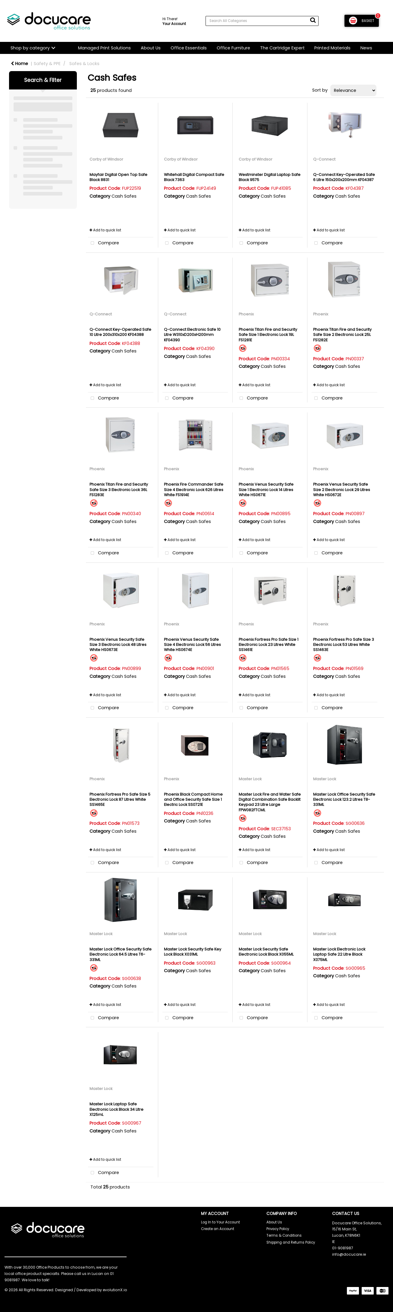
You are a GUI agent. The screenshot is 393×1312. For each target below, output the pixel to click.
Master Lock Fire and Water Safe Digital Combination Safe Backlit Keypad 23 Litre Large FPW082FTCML (270, 802)
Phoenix (246, 314)
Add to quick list (105, 230)
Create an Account (217, 1228)
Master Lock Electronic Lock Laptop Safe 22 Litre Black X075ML (339, 954)
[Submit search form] (312, 20)
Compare (103, 243)
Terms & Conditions (284, 1235)
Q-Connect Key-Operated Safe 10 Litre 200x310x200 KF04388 (120, 332)
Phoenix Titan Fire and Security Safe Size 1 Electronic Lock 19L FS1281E (268, 335)
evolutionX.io (115, 1289)
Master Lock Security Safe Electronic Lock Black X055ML (266, 952)
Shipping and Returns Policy (290, 1242)
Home (19, 64)
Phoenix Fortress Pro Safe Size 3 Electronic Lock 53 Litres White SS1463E (343, 645)
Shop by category (30, 48)
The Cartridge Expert (282, 48)
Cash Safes (124, 196)
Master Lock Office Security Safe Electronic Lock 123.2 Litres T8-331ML (344, 799)
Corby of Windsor (106, 159)
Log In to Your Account (220, 1222)
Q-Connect (324, 159)
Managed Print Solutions (104, 48)
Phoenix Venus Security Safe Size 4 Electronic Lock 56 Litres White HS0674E (192, 645)
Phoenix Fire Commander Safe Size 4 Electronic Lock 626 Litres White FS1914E (193, 489)
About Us (151, 48)
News (366, 48)
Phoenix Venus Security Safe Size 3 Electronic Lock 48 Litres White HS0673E (118, 645)
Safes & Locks (84, 64)
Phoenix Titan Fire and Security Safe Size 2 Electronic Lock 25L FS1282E (342, 335)
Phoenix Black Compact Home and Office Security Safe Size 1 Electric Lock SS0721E (193, 799)
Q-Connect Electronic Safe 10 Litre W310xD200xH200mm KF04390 (192, 335)
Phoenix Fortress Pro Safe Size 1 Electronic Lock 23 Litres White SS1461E (268, 645)
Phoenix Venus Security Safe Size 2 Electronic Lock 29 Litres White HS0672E (341, 489)
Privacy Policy (277, 1228)
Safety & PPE (47, 64)
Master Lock (250, 778)
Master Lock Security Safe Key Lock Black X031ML (192, 952)
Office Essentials (189, 48)
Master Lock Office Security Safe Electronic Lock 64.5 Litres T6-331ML (121, 954)
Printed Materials (332, 48)
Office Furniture (233, 48)
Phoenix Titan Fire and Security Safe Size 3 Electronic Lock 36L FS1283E (119, 489)
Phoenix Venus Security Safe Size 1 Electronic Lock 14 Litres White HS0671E (266, 489)
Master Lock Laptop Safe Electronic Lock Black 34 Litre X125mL (116, 1109)
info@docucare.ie (349, 1254)
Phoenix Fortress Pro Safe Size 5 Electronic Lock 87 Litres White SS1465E (120, 799)
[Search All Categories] (262, 21)
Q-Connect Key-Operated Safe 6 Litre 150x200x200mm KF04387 (344, 177)
